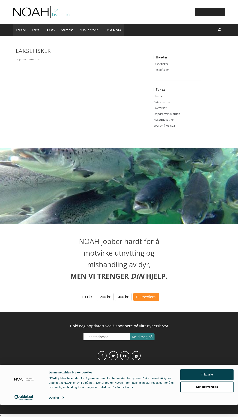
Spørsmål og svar (165, 125)
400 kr (123, 296)
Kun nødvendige (207, 398)
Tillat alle (207, 386)
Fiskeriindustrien (164, 119)
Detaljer (54, 409)
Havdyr (158, 96)
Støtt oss (67, 30)
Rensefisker (161, 69)
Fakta (35, 30)
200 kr (105, 296)
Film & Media (112, 30)
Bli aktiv (50, 30)
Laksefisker (161, 64)
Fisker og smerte (165, 102)
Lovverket (160, 108)
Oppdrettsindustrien (167, 114)
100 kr (87, 296)
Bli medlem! (146, 296)
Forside (21, 30)
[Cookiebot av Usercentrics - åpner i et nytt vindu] (24, 410)
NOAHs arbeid (89, 30)
